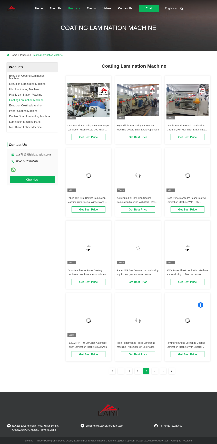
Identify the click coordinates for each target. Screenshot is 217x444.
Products (74, 8)
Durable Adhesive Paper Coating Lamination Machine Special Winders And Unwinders (86, 274)
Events (91, 8)
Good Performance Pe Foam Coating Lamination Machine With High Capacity (186, 202)
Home (39, 8)
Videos (107, 8)
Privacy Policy (43, 440)
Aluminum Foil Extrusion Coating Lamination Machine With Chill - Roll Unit (136, 202)
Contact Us (125, 8)
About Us (56, 8)
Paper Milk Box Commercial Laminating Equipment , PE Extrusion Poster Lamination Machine (138, 274)
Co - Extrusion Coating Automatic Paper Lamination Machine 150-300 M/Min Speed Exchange (88, 129)
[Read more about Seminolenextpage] (112, 371)
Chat (149, 8)
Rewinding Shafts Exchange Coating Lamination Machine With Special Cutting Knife (185, 346)
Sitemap (28, 440)
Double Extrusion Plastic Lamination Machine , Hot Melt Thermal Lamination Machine (187, 129)
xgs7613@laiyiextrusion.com (33, 154)
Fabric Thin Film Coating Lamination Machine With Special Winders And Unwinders (86, 202)
